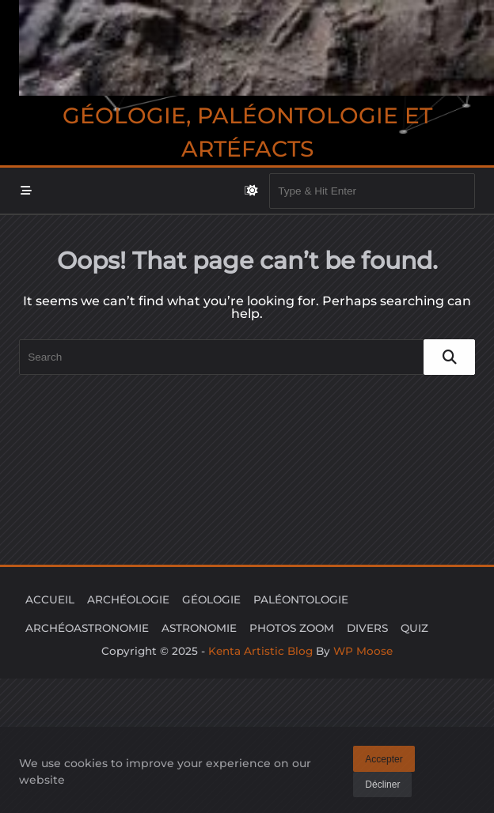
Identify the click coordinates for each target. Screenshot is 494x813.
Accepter (383, 762)
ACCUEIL (49, 599)
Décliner (382, 788)
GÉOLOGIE (211, 599)
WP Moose (363, 651)
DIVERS (367, 628)
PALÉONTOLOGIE (300, 599)
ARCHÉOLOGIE (128, 599)
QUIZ (414, 628)
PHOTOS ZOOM (291, 628)
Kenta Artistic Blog (260, 651)
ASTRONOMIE (199, 628)
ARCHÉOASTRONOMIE (87, 628)
